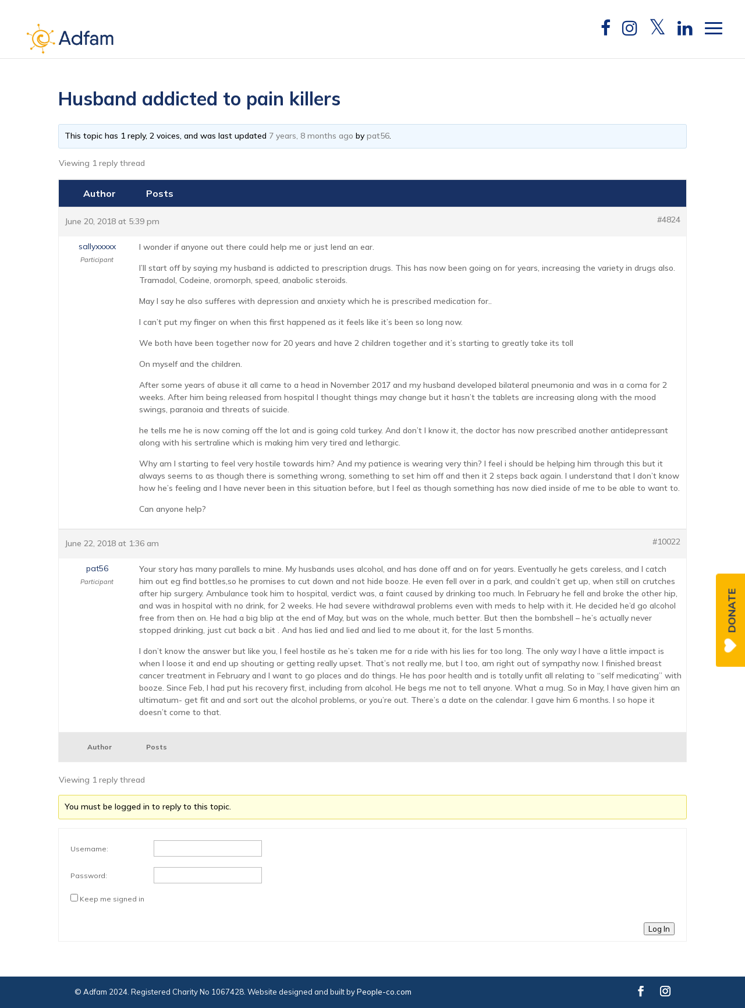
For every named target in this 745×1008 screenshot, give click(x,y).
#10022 (666, 541)
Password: (88, 875)
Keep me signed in (112, 898)
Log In (659, 928)
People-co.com (384, 991)
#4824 (668, 219)
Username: (89, 848)
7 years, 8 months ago (311, 135)
